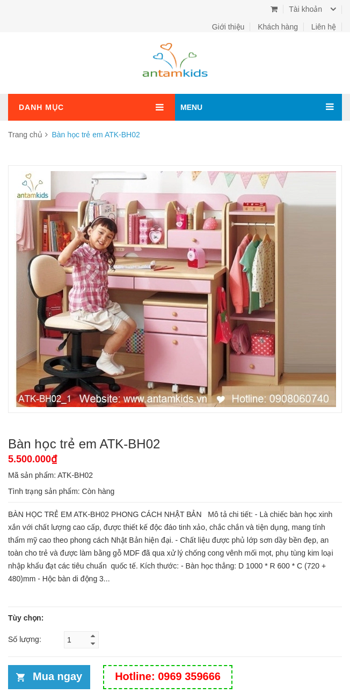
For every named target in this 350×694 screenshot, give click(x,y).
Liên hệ (323, 27)
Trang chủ (25, 134)
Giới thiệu (228, 27)
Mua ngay (57, 676)
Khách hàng (278, 27)
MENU (191, 107)
